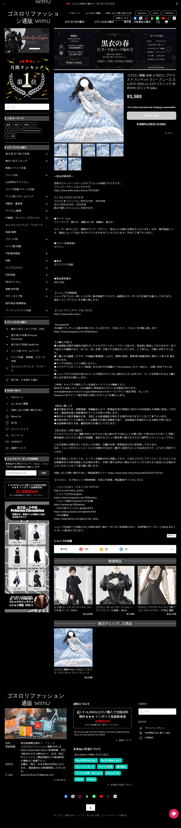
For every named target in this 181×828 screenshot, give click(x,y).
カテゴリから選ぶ (76, 21)
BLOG (155, 13)
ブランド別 (12, 239)
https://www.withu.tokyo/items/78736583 (76, 190)
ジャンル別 (12, 175)
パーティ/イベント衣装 (18, 310)
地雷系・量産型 (14, 203)
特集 (8, 260)
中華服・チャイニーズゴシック (23, 218)
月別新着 (10, 275)
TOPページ (75, 13)
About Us (142, 13)
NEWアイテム (13, 282)
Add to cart (151, 115)
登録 (43, 473)
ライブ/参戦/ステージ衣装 (20, 189)
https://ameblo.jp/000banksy (69, 504)
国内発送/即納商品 (16, 303)
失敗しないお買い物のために (119, 13)
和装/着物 (11, 232)
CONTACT (169, 13)
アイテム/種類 (13, 210)
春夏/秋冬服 (12, 289)
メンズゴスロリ (14, 267)
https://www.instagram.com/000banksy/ (76, 331)
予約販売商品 (13, 253)
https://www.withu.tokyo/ (67, 314)
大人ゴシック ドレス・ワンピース (24, 225)
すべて (63, 549)
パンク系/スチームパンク (19, 196)
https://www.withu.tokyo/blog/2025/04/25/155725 (135, 473)
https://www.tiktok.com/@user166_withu (76, 518)
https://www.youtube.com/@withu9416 (75, 511)
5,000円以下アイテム (17, 182)
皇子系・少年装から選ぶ (137, 21)
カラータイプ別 (14, 296)
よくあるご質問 (93, 13)
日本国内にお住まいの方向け (151, 124)
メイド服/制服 (13, 246)
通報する (171, 536)
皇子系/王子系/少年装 (18, 154)
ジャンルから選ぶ (106, 21)
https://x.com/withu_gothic (69, 490)
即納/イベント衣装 (16, 168)
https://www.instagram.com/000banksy (75, 497)
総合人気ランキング (16, 161)
